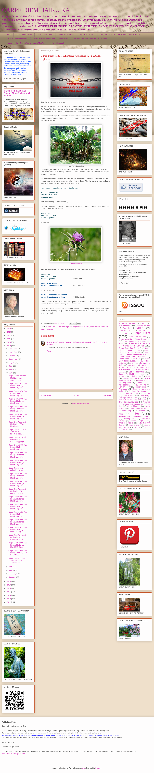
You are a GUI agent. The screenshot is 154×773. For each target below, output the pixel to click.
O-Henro (139, 383)
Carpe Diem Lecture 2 (45, 34)
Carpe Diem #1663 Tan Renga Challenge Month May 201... (17, 476)
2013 (9, 599)
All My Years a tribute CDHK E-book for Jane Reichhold (120, 34)
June (11, 369)
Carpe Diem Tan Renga (129, 348)
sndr (83, 768)
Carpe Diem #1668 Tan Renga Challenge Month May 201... (17, 409)
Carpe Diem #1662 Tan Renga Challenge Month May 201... (17, 483)
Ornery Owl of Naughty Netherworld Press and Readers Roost (71, 342)
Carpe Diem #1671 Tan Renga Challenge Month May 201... (17, 385)
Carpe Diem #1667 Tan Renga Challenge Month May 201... (17, 416)
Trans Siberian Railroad (128, 402)
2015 (9, 592)
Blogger (98, 768)
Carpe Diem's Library (66, 34)
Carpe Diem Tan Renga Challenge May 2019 (68, 327)
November (13, 352)
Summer (146, 393)
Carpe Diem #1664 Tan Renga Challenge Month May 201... (17, 462)
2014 (9, 595)
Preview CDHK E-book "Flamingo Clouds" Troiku (50, 39)
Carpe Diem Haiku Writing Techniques (134, 339)
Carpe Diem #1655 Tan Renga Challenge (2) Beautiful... (17, 553)
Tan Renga (128, 395)
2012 (9, 602)
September (13, 359)
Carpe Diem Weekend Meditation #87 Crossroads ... (17, 378)
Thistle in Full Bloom (76, 263)
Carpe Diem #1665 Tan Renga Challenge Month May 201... (17, 455)
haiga (121, 414)
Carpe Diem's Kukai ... (87, 34)
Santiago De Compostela (139, 391)
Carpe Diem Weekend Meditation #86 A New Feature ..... (17, 424)
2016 (9, 588)
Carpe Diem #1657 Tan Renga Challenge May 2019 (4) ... (17, 529)
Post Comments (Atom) (80, 404)
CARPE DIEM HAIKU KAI (37, 10)
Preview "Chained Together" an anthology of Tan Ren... (27, 43)
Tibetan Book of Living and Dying (132, 400)
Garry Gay (131, 365)
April (11, 567)
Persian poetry (125, 387)
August (12, 362)
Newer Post (46, 395)
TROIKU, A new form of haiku (17, 39)
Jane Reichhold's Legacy (131, 374)
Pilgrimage (123, 389)
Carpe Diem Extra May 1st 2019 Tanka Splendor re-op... (17, 560)
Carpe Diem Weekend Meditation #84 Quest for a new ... (17, 491)
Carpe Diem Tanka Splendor (132, 357)
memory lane (129, 419)
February (12, 574)
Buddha (142, 330)
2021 (9, 339)
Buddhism (123, 333)
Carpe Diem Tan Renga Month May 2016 (134, 353)
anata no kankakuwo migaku (133, 404)
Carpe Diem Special (133, 346)
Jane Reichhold (136, 372)
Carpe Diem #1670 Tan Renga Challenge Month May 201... (17, 393)
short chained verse (97, 327)
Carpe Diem (142, 332)
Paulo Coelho (140, 385)
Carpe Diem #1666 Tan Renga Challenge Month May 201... (17, 447)
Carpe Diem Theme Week (129, 359)
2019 (9, 346)
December (13, 349)
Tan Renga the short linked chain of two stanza (90, 39)
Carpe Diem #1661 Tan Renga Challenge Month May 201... (17, 499)
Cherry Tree (134, 363)
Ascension (126, 328)
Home (9, 34)
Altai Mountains (125, 325)
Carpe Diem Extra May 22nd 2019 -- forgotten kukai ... (17, 432)
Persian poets (140, 387)
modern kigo (137, 421)
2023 (9, 332)
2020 (9, 342)
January (12, 577)
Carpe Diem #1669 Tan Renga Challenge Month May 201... (17, 401)
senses (125, 429)
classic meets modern (138, 408)
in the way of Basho (142, 416)
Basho (48, 327)
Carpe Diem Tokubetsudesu (134, 360)
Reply (49, 351)
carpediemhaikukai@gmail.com (13, 754)
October (12, 356)
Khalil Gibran (136, 376)
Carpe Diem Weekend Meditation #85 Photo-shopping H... (17, 439)
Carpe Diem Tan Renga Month (134, 351)
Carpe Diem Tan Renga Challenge (134, 349)
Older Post (106, 395)
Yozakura (49, 329)
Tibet (144, 398)
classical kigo (125, 410)
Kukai (148, 376)
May (11, 373)
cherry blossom (133, 406)
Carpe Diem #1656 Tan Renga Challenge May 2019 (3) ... (17, 545)
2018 (9, 581)
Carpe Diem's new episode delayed (15, 469)
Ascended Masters (143, 325)
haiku (87, 327)
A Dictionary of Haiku (127, 323)
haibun (142, 411)
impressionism (124, 416)
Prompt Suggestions (59, 43)
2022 (9, 335)
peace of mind (134, 425)
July (10, 366)
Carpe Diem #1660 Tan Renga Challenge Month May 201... (17, 506)
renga (147, 427)
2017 (9, 585)
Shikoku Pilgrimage (130, 393)
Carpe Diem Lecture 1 (24, 34)
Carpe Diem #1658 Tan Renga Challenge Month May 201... (17, 522)
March (11, 570)
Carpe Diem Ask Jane (137, 337)
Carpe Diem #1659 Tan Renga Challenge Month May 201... (17, 514)
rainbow (137, 427)
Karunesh (122, 376)
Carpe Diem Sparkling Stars (139, 343)
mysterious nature (126, 423)
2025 (9, 328)
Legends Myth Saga (131, 378)
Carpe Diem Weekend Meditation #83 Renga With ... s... (17, 537)
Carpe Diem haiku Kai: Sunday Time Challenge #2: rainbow (17, 93)
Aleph (144, 323)
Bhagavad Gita (125, 330)
